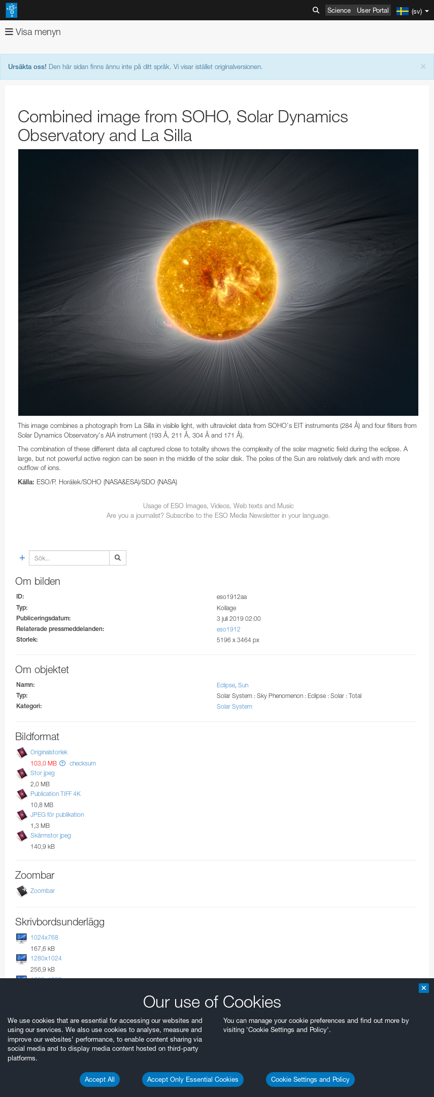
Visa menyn (33, 31)
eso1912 (229, 629)
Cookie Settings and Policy (310, 1079)
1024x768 (44, 937)
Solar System (234, 706)
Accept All (100, 1079)
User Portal (373, 10)
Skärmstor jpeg (50, 835)
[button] (62, 763)
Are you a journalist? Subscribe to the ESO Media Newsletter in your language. (218, 515)
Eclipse (226, 685)
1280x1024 (46, 958)
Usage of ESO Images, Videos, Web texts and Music (218, 506)
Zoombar (42, 890)
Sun (243, 685)
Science (339, 10)
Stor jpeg (42, 773)
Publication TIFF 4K (55, 793)
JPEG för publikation (57, 814)
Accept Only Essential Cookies (193, 1079)
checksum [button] (82, 763)
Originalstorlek (49, 752)
